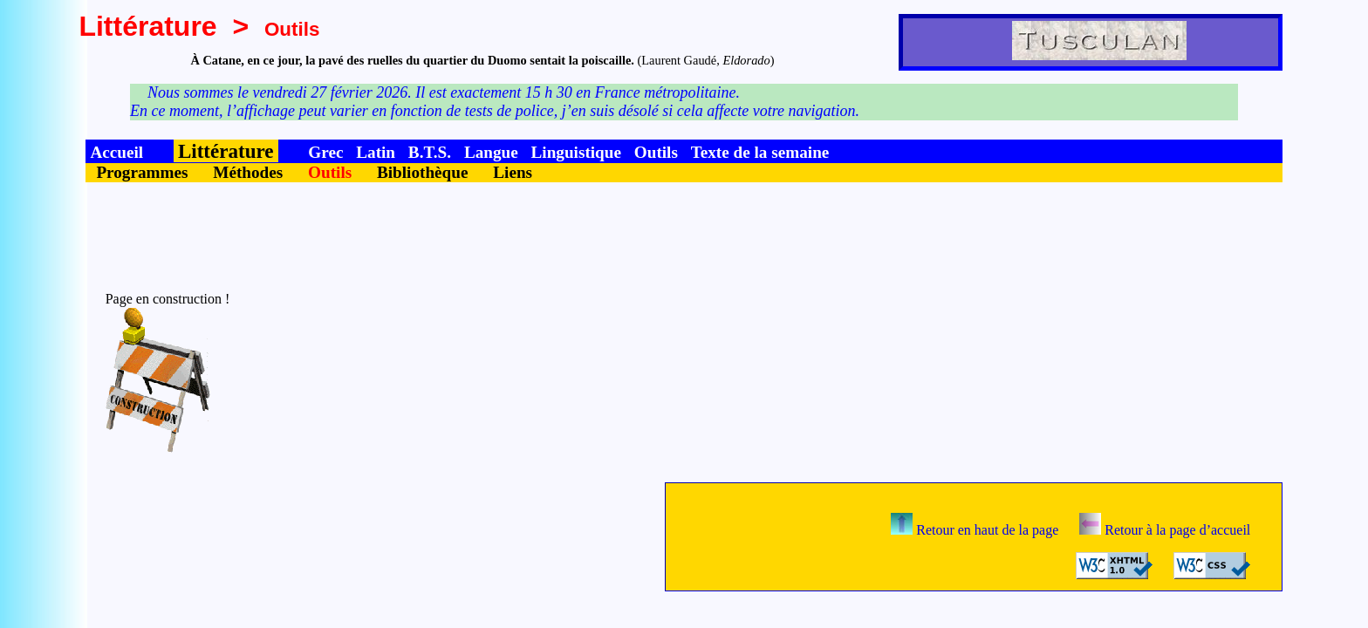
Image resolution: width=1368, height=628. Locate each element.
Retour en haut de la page (974, 529)
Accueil (116, 152)
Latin (375, 152)
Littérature (147, 26)
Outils (656, 152)
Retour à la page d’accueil (1164, 529)
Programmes (142, 172)
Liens (512, 172)
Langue (491, 152)
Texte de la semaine (760, 152)
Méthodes (248, 172)
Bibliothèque (423, 172)
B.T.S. (429, 152)
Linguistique (576, 152)
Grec (325, 152)
